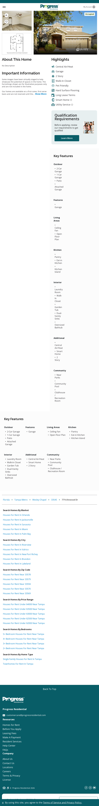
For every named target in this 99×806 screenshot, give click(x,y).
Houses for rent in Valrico (16, 549)
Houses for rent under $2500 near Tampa (24, 618)
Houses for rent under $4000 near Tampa (24, 604)
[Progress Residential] (49, 7)
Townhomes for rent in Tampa (18, 663)
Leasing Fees (9, 733)
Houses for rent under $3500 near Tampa (24, 609)
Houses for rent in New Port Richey (20, 554)
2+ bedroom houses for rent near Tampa (23, 648)
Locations (8, 767)
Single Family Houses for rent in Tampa (22, 659)
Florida (6, 499)
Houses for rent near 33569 (17, 593)
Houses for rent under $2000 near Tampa (24, 623)
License (7, 779)
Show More (41, 94)
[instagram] (90, 788)
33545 (54, 499)
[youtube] (94, 788)
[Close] (3, 802)
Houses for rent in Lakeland (17, 563)
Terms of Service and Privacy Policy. (62, 802)
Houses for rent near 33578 (17, 574)
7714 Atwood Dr (70, 499)
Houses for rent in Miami (15, 529)
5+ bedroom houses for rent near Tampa (23, 634)
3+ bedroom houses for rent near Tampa (23, 643)
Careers (7, 771)
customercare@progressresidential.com (24, 715)
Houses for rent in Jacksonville (18, 519)
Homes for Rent (11, 724)
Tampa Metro (21, 499)
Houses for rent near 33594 (17, 584)
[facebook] (86, 788)
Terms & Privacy (11, 775)
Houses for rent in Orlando (16, 515)
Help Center (9, 745)
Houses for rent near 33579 (17, 579)
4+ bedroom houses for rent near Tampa (23, 638)
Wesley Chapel (39, 499)
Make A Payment (12, 737)
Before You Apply (12, 729)
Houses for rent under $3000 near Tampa (24, 613)
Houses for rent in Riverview (17, 544)
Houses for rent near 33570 (17, 588)
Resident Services (12, 741)
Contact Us (8, 763)
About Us (8, 758)
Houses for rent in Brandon (16, 559)
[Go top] (49, 689)
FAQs (5, 749)
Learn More (67, 138)
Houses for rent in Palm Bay (17, 533)
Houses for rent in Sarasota (17, 524)
